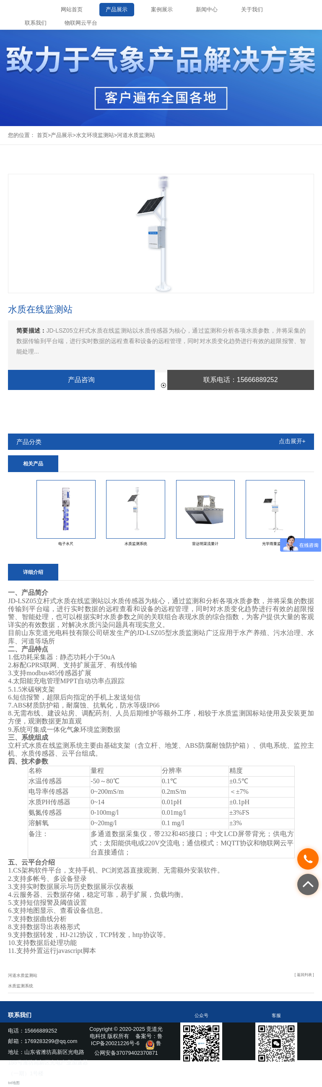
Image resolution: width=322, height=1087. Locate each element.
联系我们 (36, 23)
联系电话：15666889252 (240, 379)
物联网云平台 (81, 23)
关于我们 (252, 9)
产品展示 (116, 9)
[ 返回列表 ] (304, 975)
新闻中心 (207, 9)
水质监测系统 (20, 986)
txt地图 (13, 1083)
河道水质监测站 (136, 135)
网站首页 (72, 9)
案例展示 (162, 9)
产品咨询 (81, 379)
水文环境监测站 (95, 135)
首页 (42, 135)
